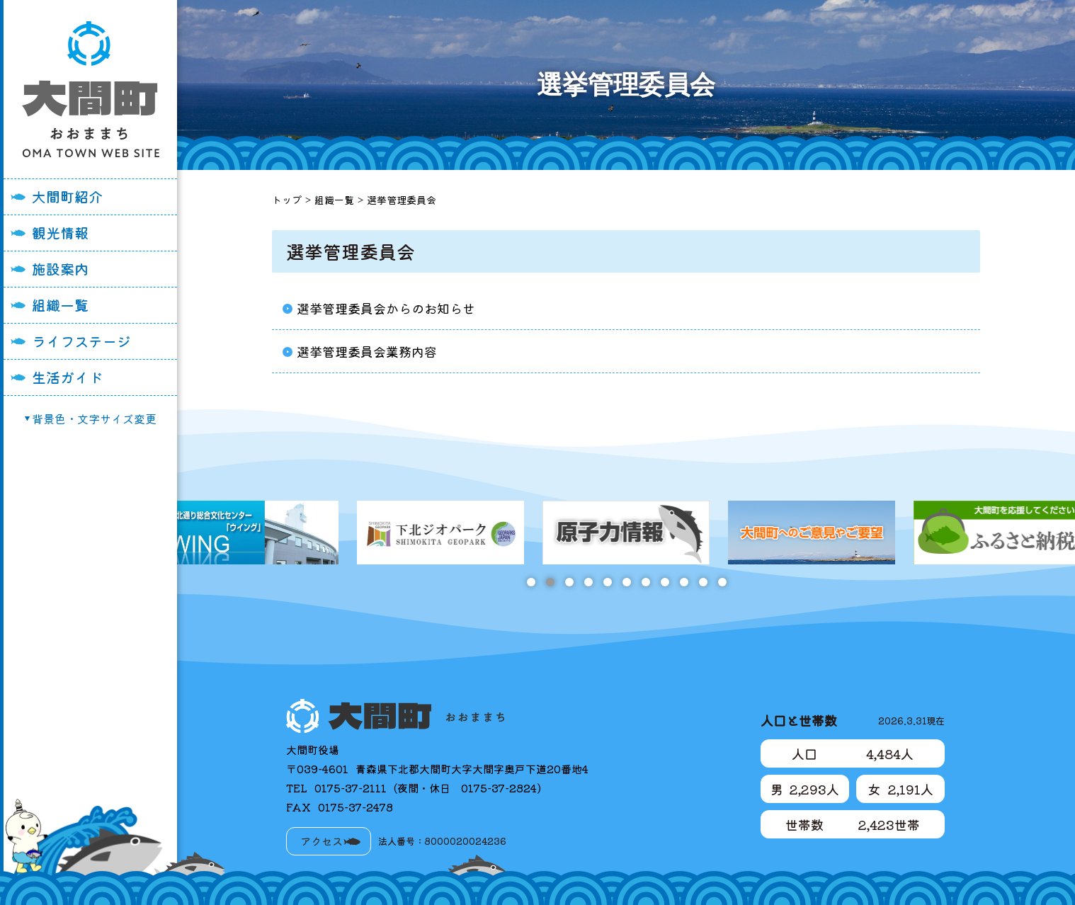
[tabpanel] (534, 532)
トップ (287, 200)
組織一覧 (60, 305)
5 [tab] (607, 582)
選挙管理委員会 (401, 200)
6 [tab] (626, 582)
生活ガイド (67, 377)
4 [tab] (588, 582)
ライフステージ (81, 341)
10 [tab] (703, 582)
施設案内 (60, 268)
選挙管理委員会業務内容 (367, 351)
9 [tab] (684, 582)
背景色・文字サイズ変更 (94, 418)
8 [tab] (665, 582)
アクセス (321, 840)
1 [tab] (531, 582)
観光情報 (60, 232)
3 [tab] (569, 582)
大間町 (90, 89)
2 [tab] (550, 582)
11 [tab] (722, 582)
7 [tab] (645, 582)
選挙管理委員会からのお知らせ (386, 308)
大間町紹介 (67, 196)
